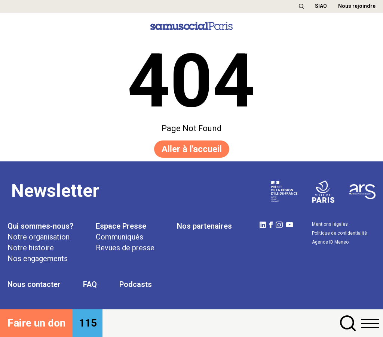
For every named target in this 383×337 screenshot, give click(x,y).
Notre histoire (30, 247)
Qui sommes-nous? (40, 226)
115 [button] (88, 323)
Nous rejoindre (357, 6)
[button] (301, 6)
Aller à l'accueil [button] (192, 149)
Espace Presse (121, 226)
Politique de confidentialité (339, 233)
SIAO (321, 6)
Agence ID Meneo (330, 242)
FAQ (90, 284)
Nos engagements (37, 258)
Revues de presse (125, 247)
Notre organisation (38, 236)
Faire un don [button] (36, 323)
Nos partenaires (204, 226)
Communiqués (119, 236)
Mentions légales (330, 224)
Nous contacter (34, 284)
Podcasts (135, 284)
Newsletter (55, 190)
